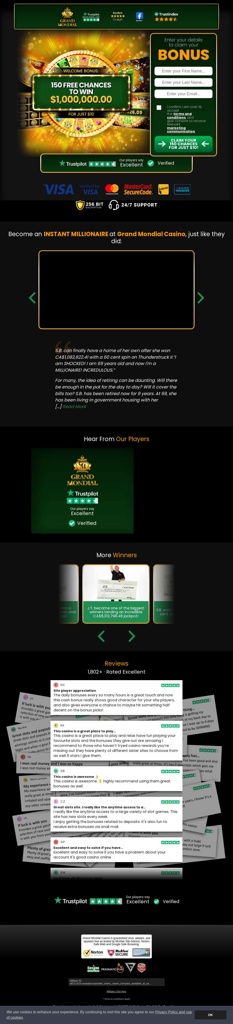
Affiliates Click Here (117, 991)
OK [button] (210, 1015)
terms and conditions (179, 116)
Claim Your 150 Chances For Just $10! (183, 143)
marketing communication (181, 130)
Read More (74, 406)
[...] (70, 406)
